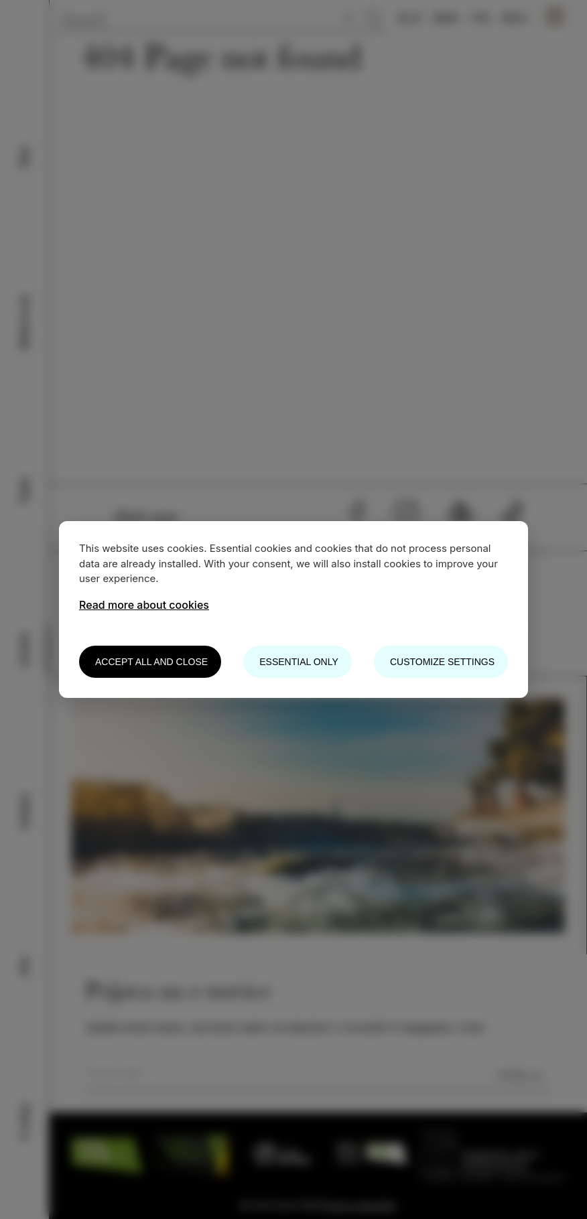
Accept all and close (151, 661)
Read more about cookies (144, 605)
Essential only (298, 661)
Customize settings (442, 661)
